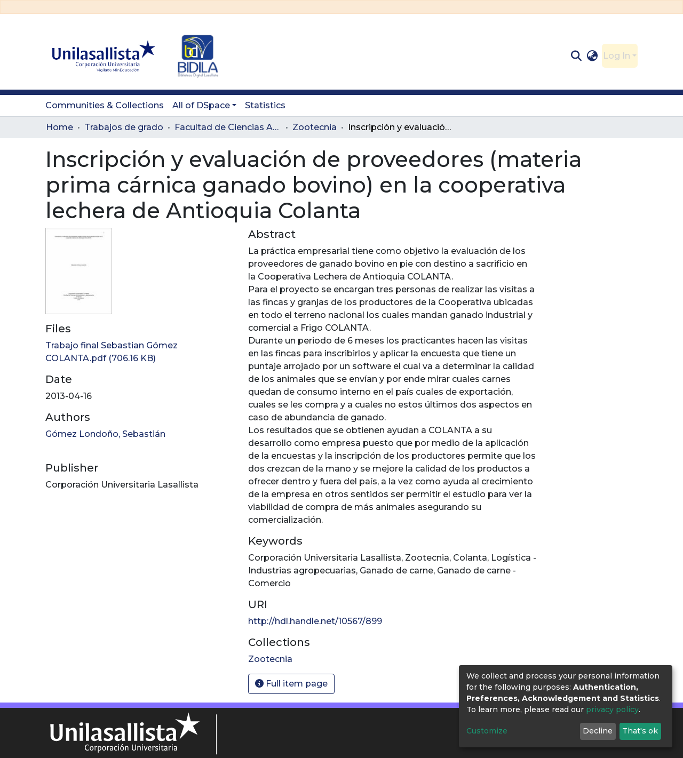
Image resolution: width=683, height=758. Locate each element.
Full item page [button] (291, 684)
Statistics (265, 105)
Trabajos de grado (123, 127)
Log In (616, 56)
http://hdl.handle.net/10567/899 (315, 621)
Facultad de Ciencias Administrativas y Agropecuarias (227, 127)
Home (59, 127)
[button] (592, 56)
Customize (486, 731)
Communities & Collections (104, 105)
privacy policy (612, 709)
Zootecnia (314, 127)
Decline (598, 731)
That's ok (640, 731)
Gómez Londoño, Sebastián (105, 434)
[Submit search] (576, 56)
